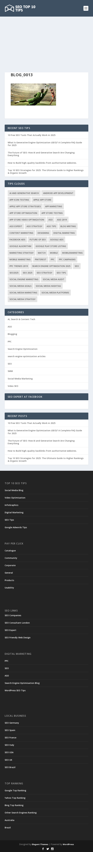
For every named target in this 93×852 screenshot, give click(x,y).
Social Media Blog (14, 490)
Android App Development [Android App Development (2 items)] (58, 193)
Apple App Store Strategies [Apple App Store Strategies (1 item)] (25, 206)
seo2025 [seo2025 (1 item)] (14, 272)
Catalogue (10, 550)
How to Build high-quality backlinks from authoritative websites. (42, 162)
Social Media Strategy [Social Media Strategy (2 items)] (22, 299)
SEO (10, 363)
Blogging (12, 334)
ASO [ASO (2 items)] (50, 219)
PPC (9, 341)
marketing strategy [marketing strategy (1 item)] (22, 252)
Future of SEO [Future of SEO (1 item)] (38, 239)
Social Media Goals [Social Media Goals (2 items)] (20, 286)
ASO (10, 326)
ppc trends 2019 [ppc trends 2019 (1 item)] (19, 266)
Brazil (8, 827)
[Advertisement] (46, 39)
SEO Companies (13, 615)
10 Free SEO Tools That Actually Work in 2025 (31, 135)
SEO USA (9, 752)
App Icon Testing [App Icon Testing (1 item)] (19, 199)
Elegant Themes (40, 844)
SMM (10, 371)
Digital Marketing (14, 512)
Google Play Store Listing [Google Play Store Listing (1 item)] (51, 246)
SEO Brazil (10, 767)
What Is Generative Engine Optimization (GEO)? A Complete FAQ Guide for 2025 (45, 144)
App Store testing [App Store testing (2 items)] (52, 213)
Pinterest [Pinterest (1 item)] (40, 259)
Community (11, 557)
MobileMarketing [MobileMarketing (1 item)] (72, 252)
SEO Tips (9, 519)
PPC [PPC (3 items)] (53, 259)
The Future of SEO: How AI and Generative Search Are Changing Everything (41, 154)
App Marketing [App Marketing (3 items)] (53, 206)
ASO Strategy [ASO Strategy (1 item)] (34, 226)
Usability (9, 587)
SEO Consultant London (17, 622)
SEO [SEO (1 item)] (77, 266)
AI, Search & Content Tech (21, 319)
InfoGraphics (11, 505)
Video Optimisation (15, 497)
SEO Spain (10, 730)
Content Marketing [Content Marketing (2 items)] (21, 232)
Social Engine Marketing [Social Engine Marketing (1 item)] (24, 279)
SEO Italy (9, 745)
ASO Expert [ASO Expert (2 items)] (16, 226)
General (9, 572)
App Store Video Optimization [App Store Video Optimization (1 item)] (27, 219)
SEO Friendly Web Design (17, 637)
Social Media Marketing (20, 378)
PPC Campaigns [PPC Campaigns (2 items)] (67, 259)
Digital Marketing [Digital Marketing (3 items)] (64, 232)
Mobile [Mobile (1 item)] (54, 252)
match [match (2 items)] (42, 252)
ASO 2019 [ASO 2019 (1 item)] (62, 219)
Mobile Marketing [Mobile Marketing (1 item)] (20, 259)
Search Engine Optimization (22, 348)
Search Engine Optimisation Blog (22, 683)
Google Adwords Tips (16, 527)
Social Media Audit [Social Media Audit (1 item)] (53, 279)
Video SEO (13, 386)
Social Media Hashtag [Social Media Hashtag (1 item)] (48, 286)
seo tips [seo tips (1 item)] (61, 272)
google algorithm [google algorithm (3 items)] (20, 246)
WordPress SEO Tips (15, 690)
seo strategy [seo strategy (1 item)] (44, 272)
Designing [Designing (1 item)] (43, 232)
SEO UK (8, 759)
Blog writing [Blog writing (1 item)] (68, 226)
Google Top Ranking (15, 790)
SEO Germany (12, 722)
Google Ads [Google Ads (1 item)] (56, 239)
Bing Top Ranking (14, 805)
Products (9, 580)
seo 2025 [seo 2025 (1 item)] (27, 272)
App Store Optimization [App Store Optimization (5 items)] (23, 213)
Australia (9, 820)
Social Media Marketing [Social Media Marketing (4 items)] (23, 292)
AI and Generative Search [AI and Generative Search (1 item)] (24, 193)
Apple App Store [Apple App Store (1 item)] (42, 199)
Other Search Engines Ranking (21, 812)
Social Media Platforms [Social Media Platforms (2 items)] (55, 292)
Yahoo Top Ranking (15, 797)
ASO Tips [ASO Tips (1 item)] (51, 226)
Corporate (10, 565)
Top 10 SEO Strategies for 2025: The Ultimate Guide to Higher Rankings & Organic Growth (45, 171)
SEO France (10, 737)
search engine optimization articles (26, 356)
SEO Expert (10, 630)
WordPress (68, 844)
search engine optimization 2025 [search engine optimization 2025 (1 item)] (51, 266)
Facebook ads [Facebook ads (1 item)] (17, 239)
